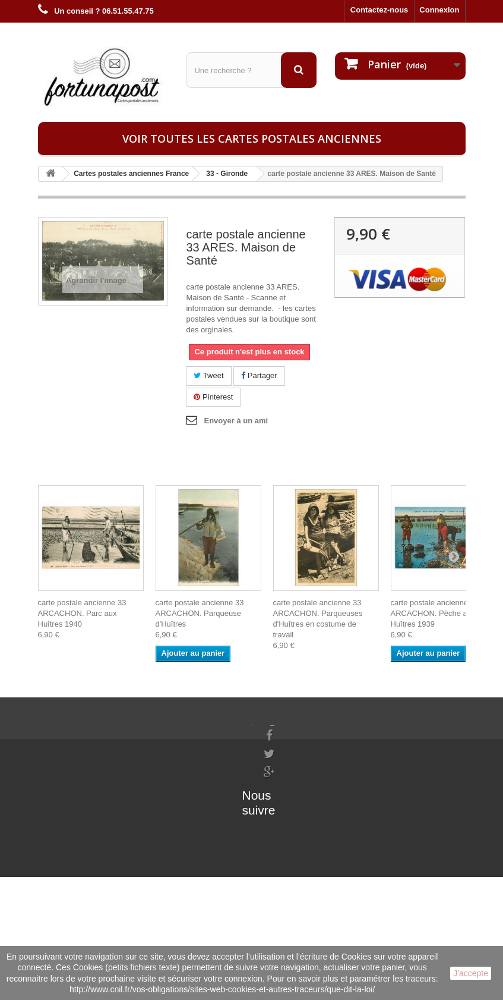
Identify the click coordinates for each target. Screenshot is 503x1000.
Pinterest (213, 396)
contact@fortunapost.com (310, 830)
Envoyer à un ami (236, 420)
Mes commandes (143, 729)
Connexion (439, 9)
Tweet (208, 375)
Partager (259, 375)
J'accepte (470, 973)
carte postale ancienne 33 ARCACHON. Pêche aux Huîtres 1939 (435, 613)
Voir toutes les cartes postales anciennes (251, 138)
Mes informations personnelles (169, 744)
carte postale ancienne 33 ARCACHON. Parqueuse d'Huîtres (200, 613)
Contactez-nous (379, 9)
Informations (61, 729)
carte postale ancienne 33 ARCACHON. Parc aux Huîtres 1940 (82, 613)
